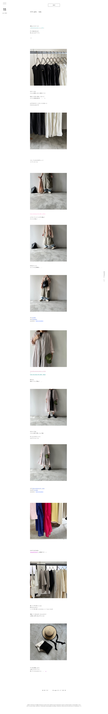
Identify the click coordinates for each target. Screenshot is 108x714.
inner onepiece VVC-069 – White (37, 213)
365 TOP (46, 690)
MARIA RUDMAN (39, 321)
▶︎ (65, 690)
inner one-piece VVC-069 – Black (37, 374)
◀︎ (42, 690)
